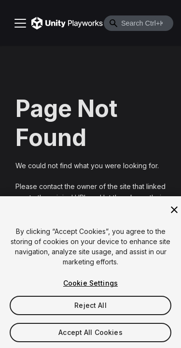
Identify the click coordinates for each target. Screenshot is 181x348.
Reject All (90, 306)
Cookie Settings (90, 284)
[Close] (174, 210)
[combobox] (138, 23)
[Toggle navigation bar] (20, 23)
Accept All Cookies (90, 333)
